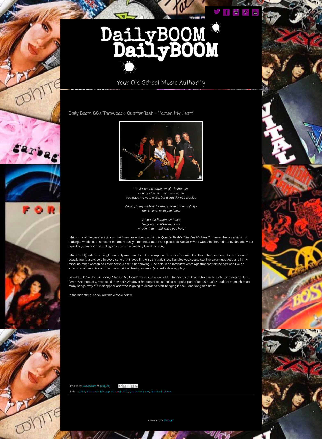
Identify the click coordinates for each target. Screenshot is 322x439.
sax (147, 391)
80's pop (105, 391)
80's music (92, 391)
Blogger (168, 420)
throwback (156, 391)
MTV (125, 391)
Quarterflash (137, 391)
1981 (82, 391)
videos (167, 391)
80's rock (116, 391)
